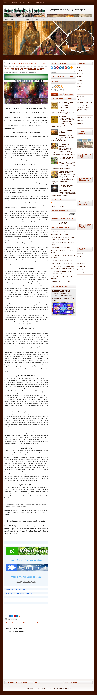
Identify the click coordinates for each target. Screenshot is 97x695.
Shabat (14, 19)
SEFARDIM (80, 96)
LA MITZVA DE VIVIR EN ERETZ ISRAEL (63, 260)
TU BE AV (80, 80)
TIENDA (79, 99)
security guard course (59, 693)
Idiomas (52, 19)
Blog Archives (69, 94)
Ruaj (6, 65)
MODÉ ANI (62, 116)
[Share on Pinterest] (15, 616)
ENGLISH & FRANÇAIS (84, 117)
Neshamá (43, 63)
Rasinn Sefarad (81, 273)
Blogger (68, 688)
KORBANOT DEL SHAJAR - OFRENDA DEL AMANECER (67, 144)
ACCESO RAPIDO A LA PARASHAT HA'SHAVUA (67, 103)
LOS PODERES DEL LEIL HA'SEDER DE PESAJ (62, 243)
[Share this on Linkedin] (17, 616)
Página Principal (28, 623)
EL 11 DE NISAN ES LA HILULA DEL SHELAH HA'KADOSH (61, 272)
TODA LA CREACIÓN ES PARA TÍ (60, 247)
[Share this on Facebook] (10, 616)
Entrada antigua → (42, 623)
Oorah (79, 257)
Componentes (14, 63)
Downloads (14, 1)
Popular (54, 94)
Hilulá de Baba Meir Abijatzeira (60, 234)
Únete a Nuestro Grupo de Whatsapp (26, 560)
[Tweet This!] (12, 616)
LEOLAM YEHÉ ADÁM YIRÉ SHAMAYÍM (66, 172)
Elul (22, 19)
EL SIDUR (80, 120)
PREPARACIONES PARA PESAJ (60, 281)
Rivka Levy (80, 260)
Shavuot (36, 19)
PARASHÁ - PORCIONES (84, 103)
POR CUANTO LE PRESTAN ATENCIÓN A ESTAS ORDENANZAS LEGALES (63, 238)
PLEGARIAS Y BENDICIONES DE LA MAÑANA (65, 130)
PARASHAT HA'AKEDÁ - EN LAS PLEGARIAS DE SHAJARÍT (66, 158)
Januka (29, 19)
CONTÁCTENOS (82, 127)
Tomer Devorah (82, 270)
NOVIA (79, 77)
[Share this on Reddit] (19, 616)
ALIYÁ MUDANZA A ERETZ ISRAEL (61, 263)
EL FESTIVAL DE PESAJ (58, 231)
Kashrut (45, 19)
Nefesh (37, 63)
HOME (79, 67)
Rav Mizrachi (81, 263)
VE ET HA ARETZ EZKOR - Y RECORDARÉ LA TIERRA (63, 256)
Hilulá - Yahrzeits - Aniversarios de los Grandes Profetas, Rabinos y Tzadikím (83, 108)
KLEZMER (80, 83)
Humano (31, 63)
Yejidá (10, 65)
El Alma (21, 63)
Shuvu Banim (81, 266)
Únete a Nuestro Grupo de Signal (26, 577)
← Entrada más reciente (11, 623)
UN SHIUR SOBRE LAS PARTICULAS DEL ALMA (24, 69)
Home (5, 2)
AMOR (79, 90)
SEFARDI (80, 73)
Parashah (23, 1)
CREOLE (79, 93)
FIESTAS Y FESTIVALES (84, 114)
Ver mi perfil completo (57, 206)
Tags (61, 94)
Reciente (30, 2)
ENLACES (80, 124)
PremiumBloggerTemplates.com (45, 693)
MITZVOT (80, 86)
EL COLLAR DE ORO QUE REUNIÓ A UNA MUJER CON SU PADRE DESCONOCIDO (63, 267)
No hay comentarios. (34, 72)
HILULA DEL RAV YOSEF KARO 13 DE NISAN (62, 251)
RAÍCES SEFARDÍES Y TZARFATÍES (47, 688)
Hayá (26, 63)
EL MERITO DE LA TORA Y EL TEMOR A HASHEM (63, 277)
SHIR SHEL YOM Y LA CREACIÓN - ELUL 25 (66, 186)
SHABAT (80, 70)
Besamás (80, 253)
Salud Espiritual (41, 1)
